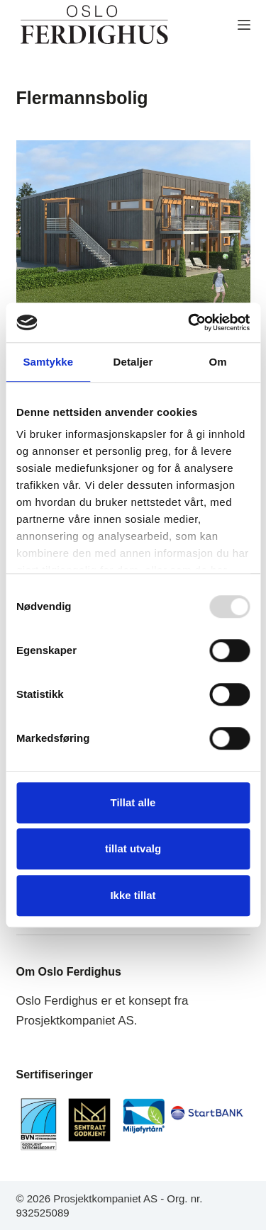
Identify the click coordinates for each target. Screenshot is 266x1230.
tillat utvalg (133, 848)
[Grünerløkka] (133, 228)
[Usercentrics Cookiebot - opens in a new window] (189, 322)
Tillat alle (133, 802)
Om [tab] (218, 362)
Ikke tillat (132, 895)
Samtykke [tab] (48, 362)
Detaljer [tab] (133, 362)
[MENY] (244, 24)
